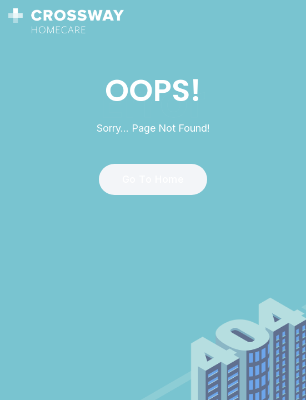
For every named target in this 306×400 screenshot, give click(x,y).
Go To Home (147, 179)
